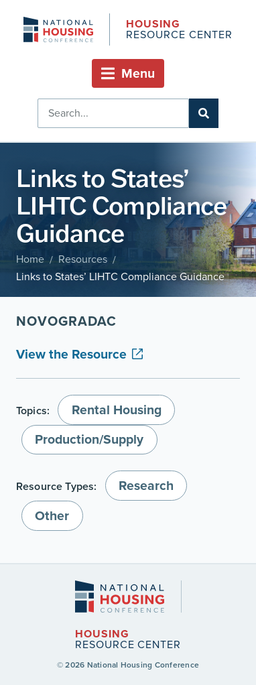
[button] (128, 73)
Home (30, 259)
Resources (82, 259)
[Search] (203, 113)
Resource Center (179, 30)
